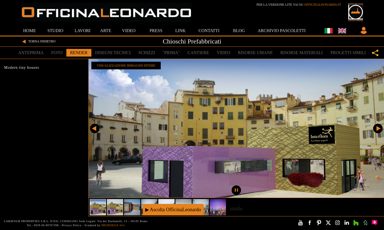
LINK (180, 30)
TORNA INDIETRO (38, 41)
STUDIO (55, 30)
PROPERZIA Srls (113, 225)
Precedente (95, 128)
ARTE (105, 30)
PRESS (156, 30)
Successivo (378, 128)
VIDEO (129, 30)
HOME (29, 30)
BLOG (239, 30)
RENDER (79, 52)
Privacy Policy (72, 225)
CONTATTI (209, 30)
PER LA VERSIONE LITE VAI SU (298, 5)
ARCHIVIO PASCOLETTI (282, 30)
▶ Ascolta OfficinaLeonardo (173, 209)
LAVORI (82, 30)
